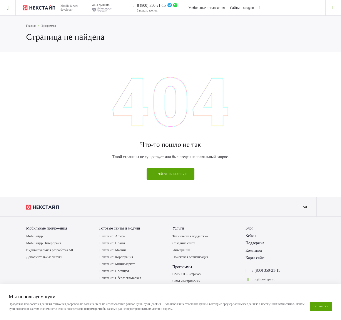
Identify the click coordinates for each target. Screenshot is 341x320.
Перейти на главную (170, 174)
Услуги (178, 228)
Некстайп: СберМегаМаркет (120, 278)
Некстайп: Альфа (112, 236)
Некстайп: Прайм (112, 243)
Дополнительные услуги (44, 257)
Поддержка (255, 243)
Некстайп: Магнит (112, 250)
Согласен (321, 306)
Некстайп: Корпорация (116, 257)
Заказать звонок (147, 10)
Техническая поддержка (190, 236)
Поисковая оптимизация (190, 257)
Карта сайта (255, 258)
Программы (182, 267)
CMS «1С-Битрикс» (187, 274)
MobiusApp (34, 236)
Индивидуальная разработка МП (50, 250)
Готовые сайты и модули (119, 228)
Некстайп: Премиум (114, 271)
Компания (254, 250)
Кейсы (251, 235)
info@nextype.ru (263, 279)
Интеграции (181, 250)
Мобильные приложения (206, 8)
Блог (249, 228)
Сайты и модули (242, 8)
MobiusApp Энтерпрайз (43, 243)
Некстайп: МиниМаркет (117, 264)
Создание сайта (183, 243)
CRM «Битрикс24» (186, 281)
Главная (31, 25)
